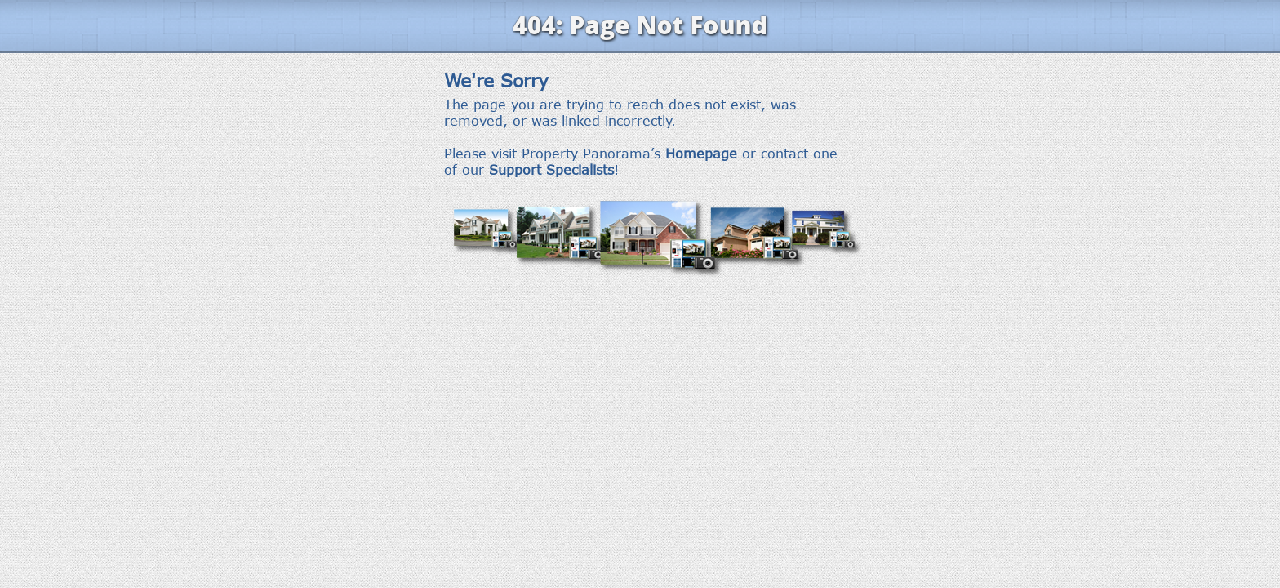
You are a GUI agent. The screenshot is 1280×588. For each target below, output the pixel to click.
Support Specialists (551, 170)
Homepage (701, 153)
